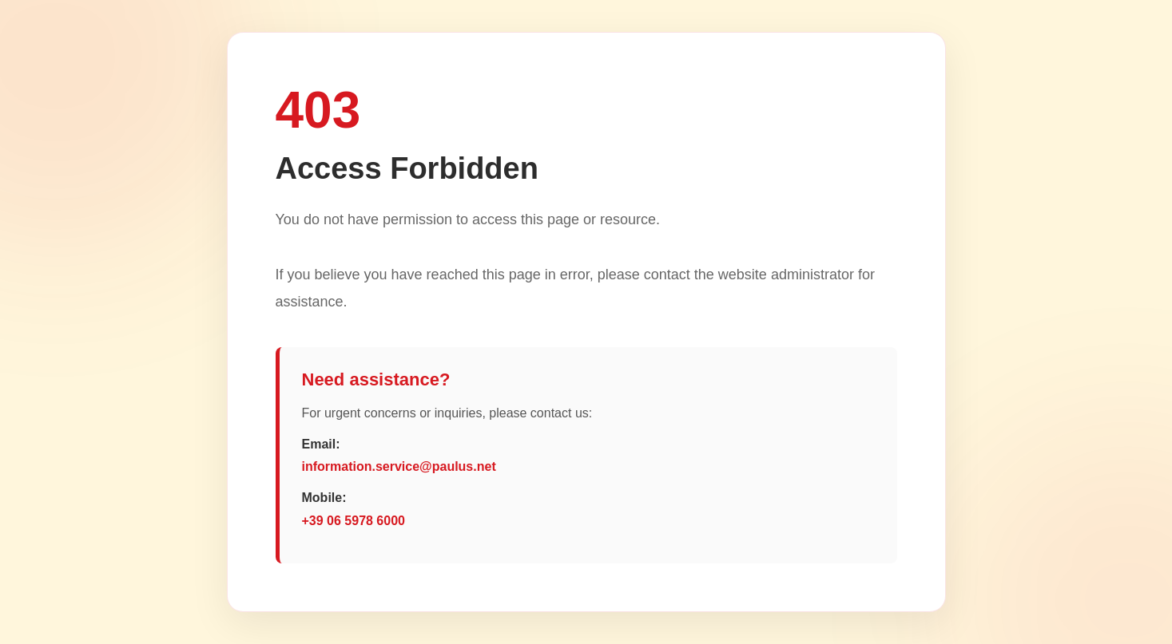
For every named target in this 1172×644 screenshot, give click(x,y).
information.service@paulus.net (399, 466)
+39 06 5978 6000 (353, 520)
